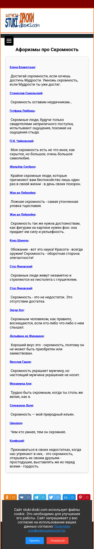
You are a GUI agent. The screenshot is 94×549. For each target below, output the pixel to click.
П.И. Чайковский (21, 141)
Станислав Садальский (26, 93)
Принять (34, 540)
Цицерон (16, 423)
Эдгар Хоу (17, 310)
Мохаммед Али (20, 383)
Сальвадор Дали (21, 405)
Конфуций (17, 441)
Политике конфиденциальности (49, 528)
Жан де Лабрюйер (22, 192)
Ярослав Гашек (20, 362)
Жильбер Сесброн (22, 167)
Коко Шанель (19, 240)
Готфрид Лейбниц (22, 111)
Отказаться (58, 540)
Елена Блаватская (22, 67)
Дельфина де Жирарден (27, 336)
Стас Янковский (21, 266)
